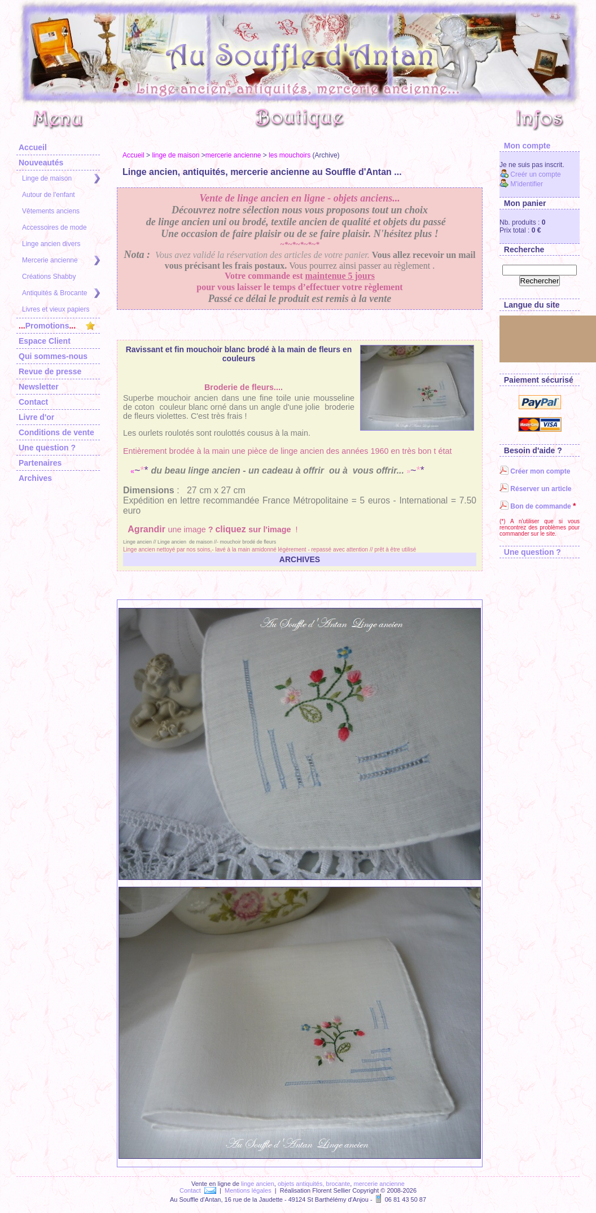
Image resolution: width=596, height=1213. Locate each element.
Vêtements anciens (51, 211)
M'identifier (521, 184)
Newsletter (39, 386)
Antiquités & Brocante (61, 293)
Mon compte (524, 145)
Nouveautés (41, 162)
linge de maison (175, 155)
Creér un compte (530, 174)
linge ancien (257, 1183)
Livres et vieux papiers (55, 309)
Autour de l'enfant (48, 195)
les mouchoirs (289, 155)
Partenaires (40, 462)
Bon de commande (535, 506)
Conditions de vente (56, 432)
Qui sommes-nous (53, 356)
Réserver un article (535, 489)
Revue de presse (50, 371)
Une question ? (47, 447)
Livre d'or (36, 417)
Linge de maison (61, 178)
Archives (35, 478)
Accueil (33, 147)
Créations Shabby (49, 277)
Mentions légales (248, 1190)
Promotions (57, 325)
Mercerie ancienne (61, 260)
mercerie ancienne (233, 155)
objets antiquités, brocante (314, 1183)
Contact (33, 401)
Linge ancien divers (51, 244)
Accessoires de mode (54, 227)
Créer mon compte (534, 471)
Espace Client (45, 340)
